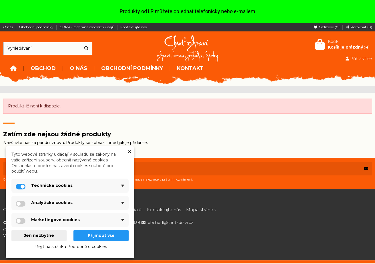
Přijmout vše (101, 235)
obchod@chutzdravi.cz (170, 223)
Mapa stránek (201, 210)
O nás (8, 27)
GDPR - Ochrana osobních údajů (87, 27)
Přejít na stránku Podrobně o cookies (70, 246)
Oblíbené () (327, 27)
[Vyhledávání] (86, 48)
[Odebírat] (366, 169)
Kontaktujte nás (133, 27)
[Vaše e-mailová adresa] (181, 169)
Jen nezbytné (39, 235)
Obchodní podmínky (36, 27)
